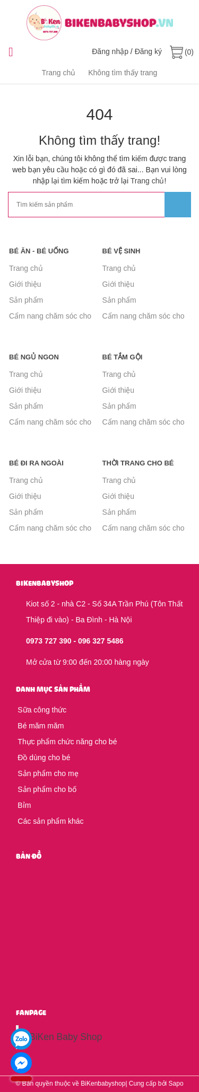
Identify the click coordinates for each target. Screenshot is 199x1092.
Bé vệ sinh (121, 251)
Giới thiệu (25, 284)
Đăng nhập (110, 51)
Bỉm (23, 805)
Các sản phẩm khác (50, 821)
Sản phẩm (26, 300)
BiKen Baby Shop (65, 1037)
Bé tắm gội (122, 357)
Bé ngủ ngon (34, 357)
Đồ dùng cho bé (43, 757)
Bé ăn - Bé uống (39, 251)
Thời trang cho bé (138, 463)
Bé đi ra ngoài (36, 463)
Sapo (176, 1083)
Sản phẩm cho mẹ (47, 773)
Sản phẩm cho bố (46, 789)
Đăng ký (148, 51)
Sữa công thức (41, 710)
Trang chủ (148, 181)
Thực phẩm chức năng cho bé (66, 742)
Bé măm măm (40, 726)
